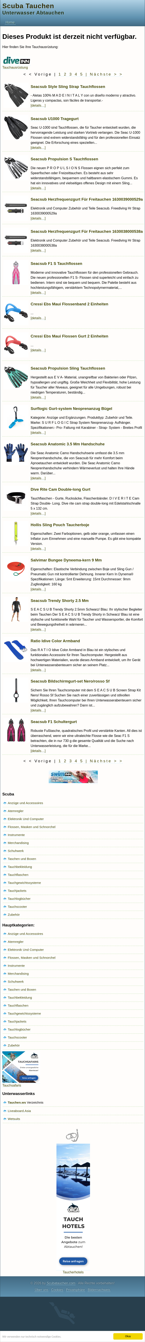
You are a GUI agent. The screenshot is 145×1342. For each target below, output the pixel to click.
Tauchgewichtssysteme (24, 882)
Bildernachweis (99, 1290)
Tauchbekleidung (20, 867)
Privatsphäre (75, 1290)
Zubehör (14, 914)
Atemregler (16, 811)
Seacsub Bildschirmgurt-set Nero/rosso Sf (70, 681)
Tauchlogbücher (19, 898)
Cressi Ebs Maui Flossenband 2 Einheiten (69, 304)
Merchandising (18, 843)
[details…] (38, 105)
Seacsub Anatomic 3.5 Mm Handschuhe (68, 444)
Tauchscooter (17, 906)
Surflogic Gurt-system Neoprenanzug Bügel (71, 408)
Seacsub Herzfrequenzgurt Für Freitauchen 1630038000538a (87, 231)
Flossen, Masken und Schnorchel (31, 827)
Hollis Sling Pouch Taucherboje (60, 525)
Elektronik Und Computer (26, 819)
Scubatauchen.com (61, 1283)
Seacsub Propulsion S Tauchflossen (64, 159)
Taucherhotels (73, 1270)
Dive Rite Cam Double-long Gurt (60, 489)
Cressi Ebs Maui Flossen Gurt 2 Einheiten (69, 336)
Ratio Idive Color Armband (55, 641)
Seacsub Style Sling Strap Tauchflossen (68, 86)
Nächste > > (106, 74)
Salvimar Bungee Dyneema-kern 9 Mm (66, 560)
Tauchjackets (17, 890)
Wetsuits (14, 1119)
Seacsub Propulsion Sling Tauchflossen (68, 368)
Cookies (57, 1290)
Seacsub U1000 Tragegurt (55, 118)
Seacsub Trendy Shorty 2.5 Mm (60, 600)
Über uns (41, 1290)
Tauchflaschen (18, 874)
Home (10, 22)
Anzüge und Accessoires (25, 803)
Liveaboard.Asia (19, 1111)
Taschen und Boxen (22, 859)
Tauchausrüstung (16, 65)
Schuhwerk (16, 851)
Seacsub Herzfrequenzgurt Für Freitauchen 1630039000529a (87, 199)
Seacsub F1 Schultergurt (54, 721)
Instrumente (16, 835)
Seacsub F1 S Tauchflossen (56, 263)
